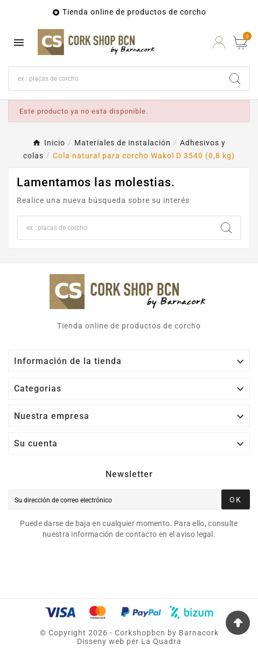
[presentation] (98, 569)
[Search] (234, 79)
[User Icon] (219, 42)
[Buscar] (115, 78)
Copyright (68, 632)
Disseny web (100, 641)
